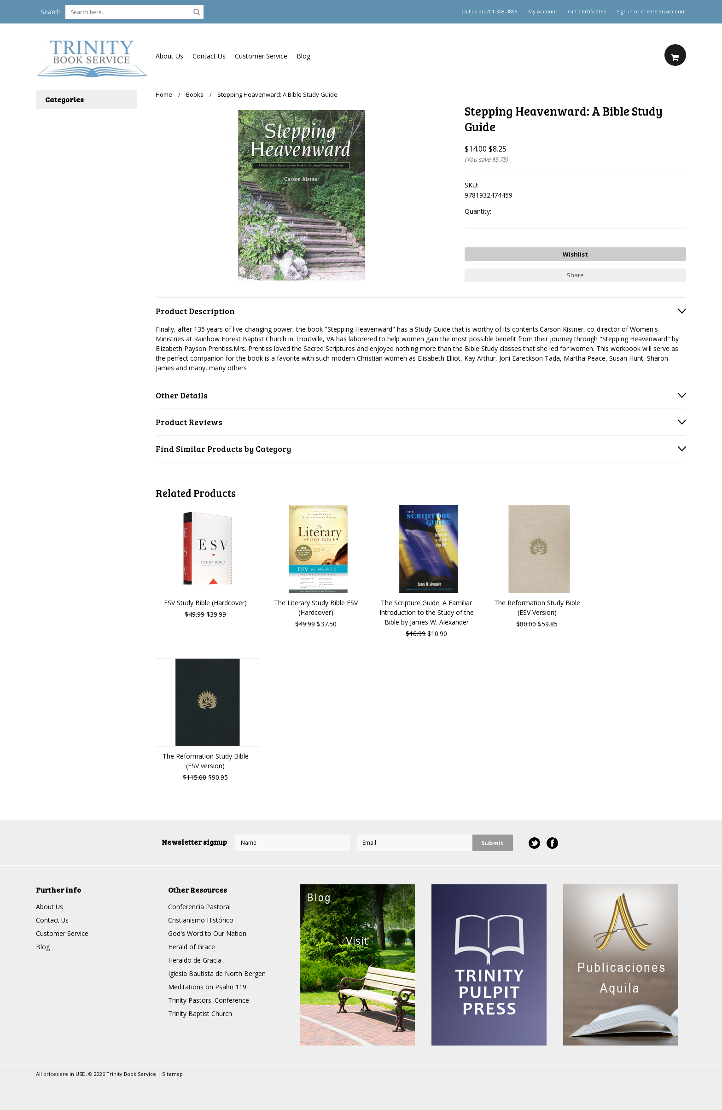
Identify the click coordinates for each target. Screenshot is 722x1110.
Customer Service (261, 56)
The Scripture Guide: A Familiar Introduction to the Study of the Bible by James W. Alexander (426, 612)
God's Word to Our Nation (207, 933)
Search (51, 11)
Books (195, 94)
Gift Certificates (587, 11)
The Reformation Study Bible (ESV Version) (537, 607)
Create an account (663, 11)
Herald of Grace (191, 946)
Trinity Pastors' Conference (208, 1000)
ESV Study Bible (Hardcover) (205, 602)
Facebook (552, 843)
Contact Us (209, 56)
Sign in (625, 11)
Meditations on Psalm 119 (207, 986)
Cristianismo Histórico (200, 920)
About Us (169, 56)
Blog (303, 56)
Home (164, 94)
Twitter (534, 843)
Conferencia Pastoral (199, 906)
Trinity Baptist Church (200, 1013)
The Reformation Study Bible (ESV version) (206, 761)
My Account (542, 11)
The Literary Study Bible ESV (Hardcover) (316, 607)
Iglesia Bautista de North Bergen (217, 973)
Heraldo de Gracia (194, 960)
